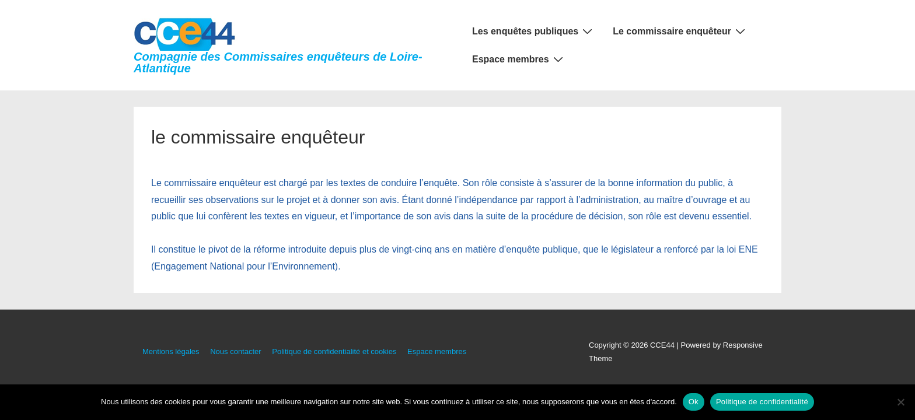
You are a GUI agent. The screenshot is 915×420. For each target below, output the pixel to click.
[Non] (900, 402)
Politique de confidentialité (762, 401)
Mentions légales (171, 351)
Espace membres (519, 59)
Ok (694, 401)
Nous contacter (235, 351)
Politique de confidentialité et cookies (334, 351)
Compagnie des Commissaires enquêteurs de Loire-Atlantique (278, 62)
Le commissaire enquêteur (680, 31)
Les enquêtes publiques (533, 31)
